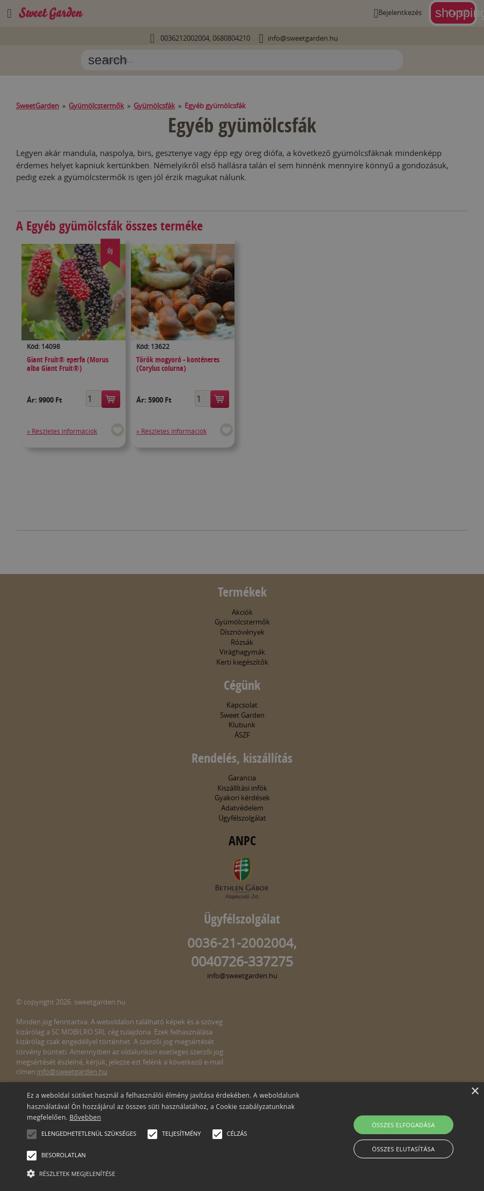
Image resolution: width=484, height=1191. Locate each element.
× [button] (475, 1092)
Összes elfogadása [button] (403, 1125)
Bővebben (85, 1117)
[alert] (242, 595)
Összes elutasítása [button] (403, 1149)
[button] (31, 1134)
